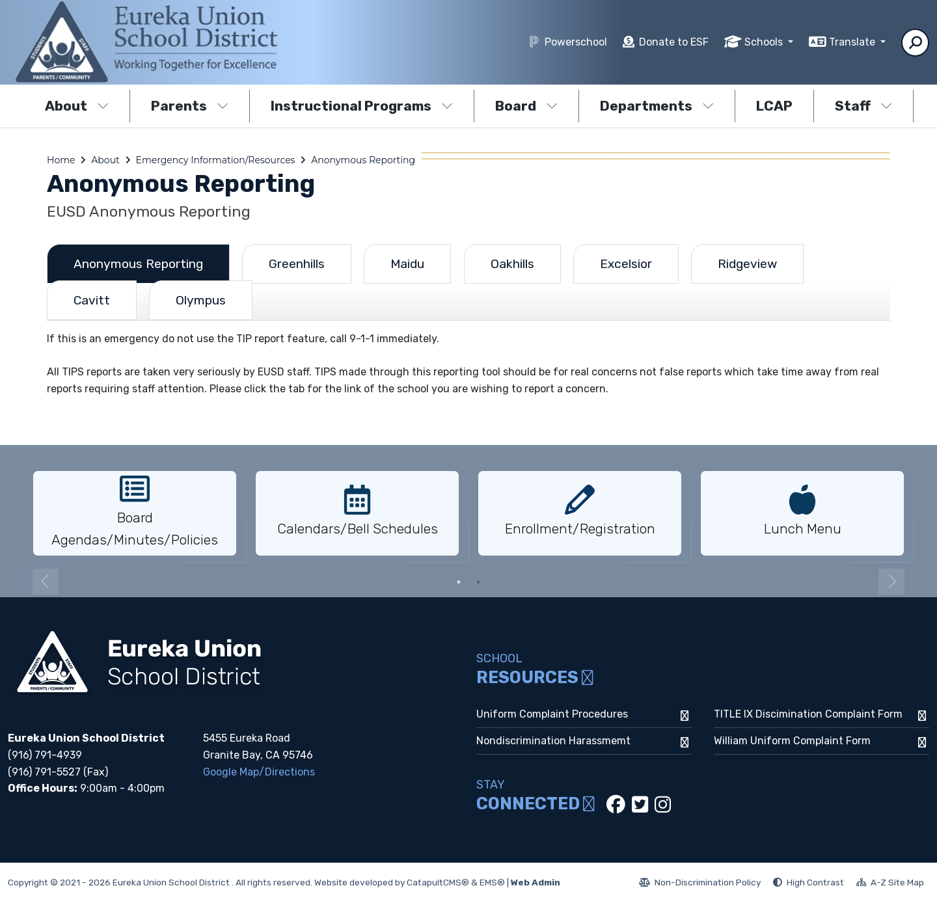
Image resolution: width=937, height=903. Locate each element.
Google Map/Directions (259, 772)
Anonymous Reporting (363, 160)
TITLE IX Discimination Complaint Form (808, 714)
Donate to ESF (674, 42)
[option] (134, 514)
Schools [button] (764, 42)
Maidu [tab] (407, 263)
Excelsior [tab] (626, 263)
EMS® (492, 882)
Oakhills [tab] (512, 263)
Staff (863, 106)
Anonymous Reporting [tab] (138, 263)
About (77, 106)
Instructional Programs (362, 106)
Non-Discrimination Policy (700, 884)
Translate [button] (853, 42)
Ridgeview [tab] (747, 263)
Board (526, 106)
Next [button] (891, 582)
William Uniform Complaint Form (792, 741)
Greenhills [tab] (297, 263)
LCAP (774, 106)
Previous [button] (46, 582)
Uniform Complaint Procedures (552, 714)
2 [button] (478, 582)
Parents (189, 106)
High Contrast (815, 882)
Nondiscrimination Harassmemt (553, 741)
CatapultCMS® (438, 882)
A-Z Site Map (890, 884)
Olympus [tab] (201, 300)
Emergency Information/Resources (215, 160)
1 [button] (458, 582)
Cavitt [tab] (92, 300)
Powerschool (576, 42)
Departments (657, 106)
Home (61, 160)
